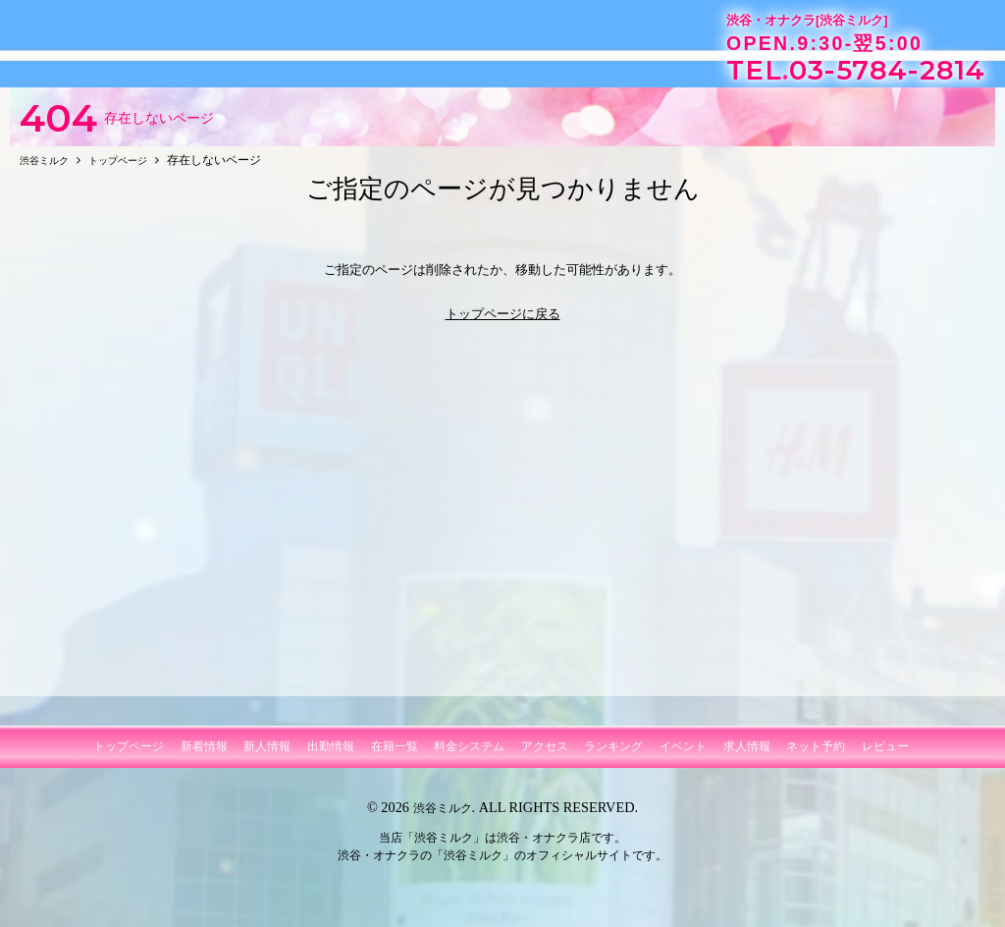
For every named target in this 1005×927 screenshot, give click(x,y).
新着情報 (204, 755)
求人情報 (746, 755)
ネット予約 (815, 755)
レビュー (885, 755)
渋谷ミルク (442, 817)
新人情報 (267, 755)
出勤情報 (330, 755)
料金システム (469, 755)
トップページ (128, 755)
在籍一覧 (394, 755)
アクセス (544, 755)
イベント (683, 755)
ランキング (613, 755)
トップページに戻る (503, 322)
